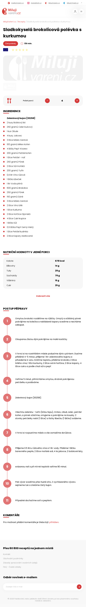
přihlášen (54, 522)
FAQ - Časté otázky (12, 567)
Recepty (21, 21)
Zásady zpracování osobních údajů (20, 562)
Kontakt (6, 554)
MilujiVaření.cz (9, 21)
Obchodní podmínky (13, 558)
